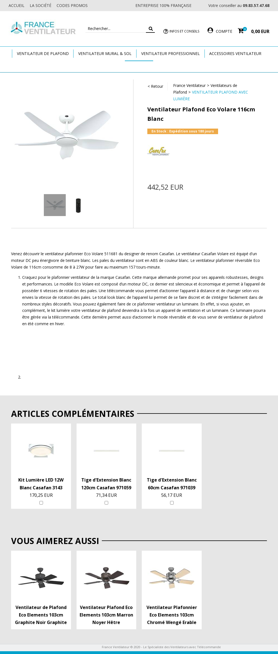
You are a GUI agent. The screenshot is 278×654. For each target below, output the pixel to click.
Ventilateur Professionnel (170, 53)
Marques (139, 66)
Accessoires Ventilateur (235, 53)
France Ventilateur (189, 85)
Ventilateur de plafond (43, 53)
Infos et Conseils (184, 31)
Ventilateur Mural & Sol (105, 53)
